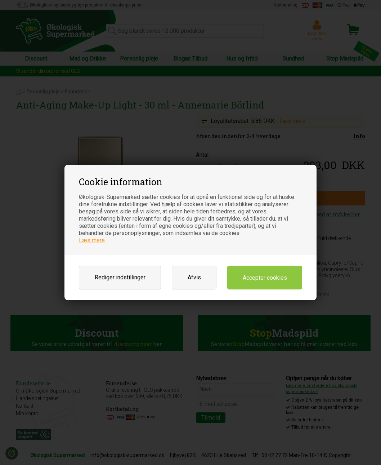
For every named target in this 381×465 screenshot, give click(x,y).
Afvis (194, 277)
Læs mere (92, 240)
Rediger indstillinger (120, 277)
